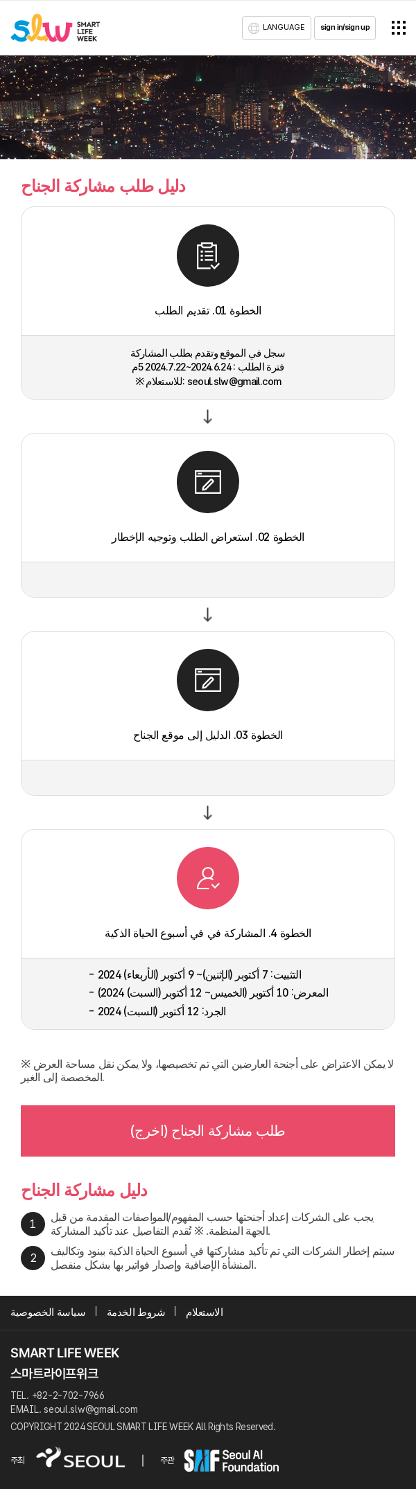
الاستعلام (204, 1312)
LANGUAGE (284, 27)
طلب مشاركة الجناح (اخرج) (207, 1130)
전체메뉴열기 (399, 28)
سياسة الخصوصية (48, 1312)
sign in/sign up (345, 27)
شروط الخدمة (136, 1312)
